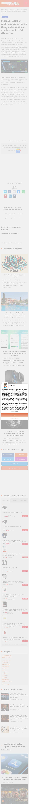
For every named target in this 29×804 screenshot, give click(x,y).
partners (12, 389)
